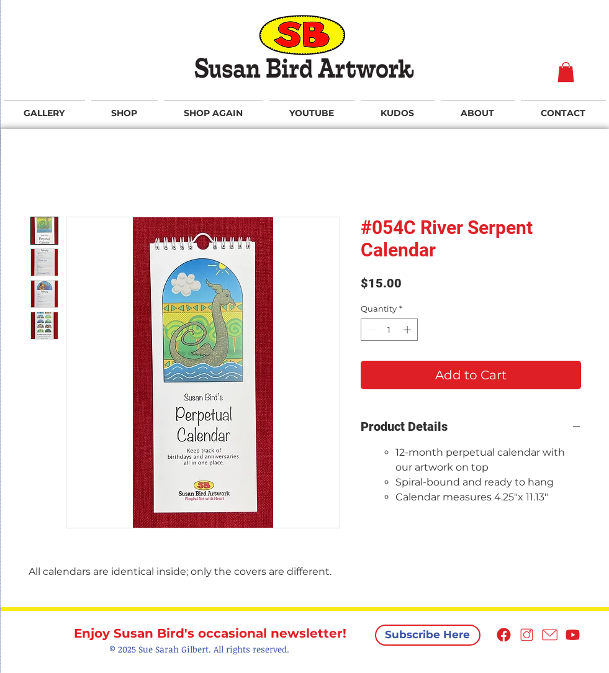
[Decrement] (370, 329)
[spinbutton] (389, 329)
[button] (565, 72)
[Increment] (408, 329)
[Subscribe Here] (427, 635)
